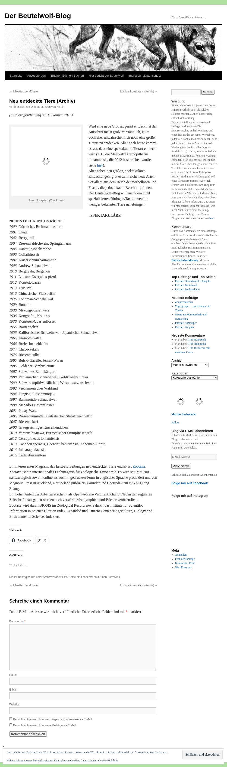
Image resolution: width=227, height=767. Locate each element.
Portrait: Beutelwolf (186, 285)
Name (13, 674)
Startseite (16, 75)
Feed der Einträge (185, 558)
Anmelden (181, 554)
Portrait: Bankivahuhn (187, 289)
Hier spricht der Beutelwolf (106, 75)
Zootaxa (139, 466)
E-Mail (13, 689)
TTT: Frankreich (196, 339)
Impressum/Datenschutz (144, 75)
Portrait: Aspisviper (186, 322)
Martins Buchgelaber (184, 414)
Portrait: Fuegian (184, 327)
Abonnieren (181, 466)
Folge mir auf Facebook (189, 483)
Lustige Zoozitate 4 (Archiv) (139, 91)
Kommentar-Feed (185, 563)
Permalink (113, 577)
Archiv (46, 577)
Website (14, 704)
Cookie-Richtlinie (108, 760)
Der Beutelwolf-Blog (38, 16)
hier (100, 165)
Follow (175, 422)
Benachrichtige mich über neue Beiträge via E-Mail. (44, 725)
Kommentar (17, 621)
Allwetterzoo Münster (24, 91)
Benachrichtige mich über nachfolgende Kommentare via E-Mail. (52, 719)
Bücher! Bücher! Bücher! (67, 75)
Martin (60, 106)
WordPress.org (183, 567)
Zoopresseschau (184, 302)
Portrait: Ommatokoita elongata (192, 281)
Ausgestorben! (37, 75)
